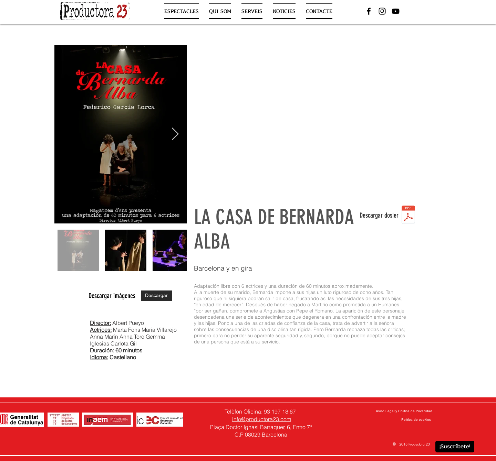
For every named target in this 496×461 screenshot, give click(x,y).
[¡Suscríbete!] (454, 446)
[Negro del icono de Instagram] (382, 11)
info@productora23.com (261, 419)
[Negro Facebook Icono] (368, 11)
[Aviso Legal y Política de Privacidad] (404, 411)
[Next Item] (175, 134)
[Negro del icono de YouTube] (395, 11)
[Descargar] (156, 295)
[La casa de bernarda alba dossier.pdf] (408, 215)
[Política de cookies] (416, 420)
